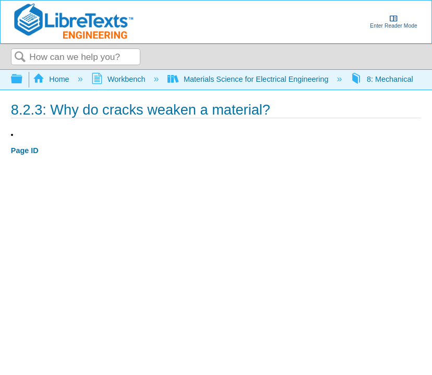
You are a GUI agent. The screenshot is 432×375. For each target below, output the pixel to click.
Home (52, 79)
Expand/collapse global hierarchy (23, 79)
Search (20, 57)
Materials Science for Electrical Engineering (249, 79)
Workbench (119, 79)
